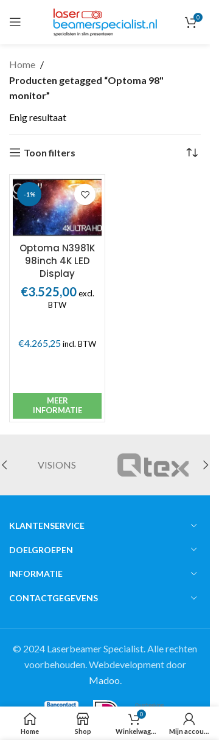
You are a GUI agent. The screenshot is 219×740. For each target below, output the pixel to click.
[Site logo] (105, 20)
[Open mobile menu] (15, 22)
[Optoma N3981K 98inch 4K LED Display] (57, 207)
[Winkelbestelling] (191, 153)
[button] (205, 465)
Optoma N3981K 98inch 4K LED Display (57, 261)
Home (22, 64)
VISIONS (57, 464)
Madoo (104, 680)
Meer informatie (57, 405)
